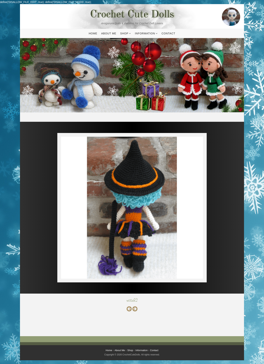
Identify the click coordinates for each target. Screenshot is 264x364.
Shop (124, 33)
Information (145, 33)
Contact (168, 33)
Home (93, 33)
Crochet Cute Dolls (132, 15)
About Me (108, 33)
